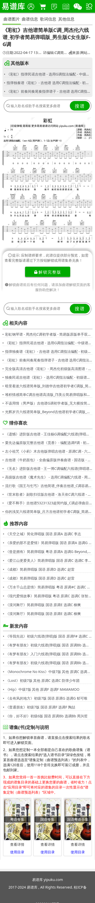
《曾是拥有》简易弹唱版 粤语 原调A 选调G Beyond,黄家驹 (49, 551)
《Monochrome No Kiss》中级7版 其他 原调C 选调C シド (49, 671)
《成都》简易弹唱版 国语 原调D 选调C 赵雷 (40, 569)
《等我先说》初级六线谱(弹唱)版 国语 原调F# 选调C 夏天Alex (49, 636)
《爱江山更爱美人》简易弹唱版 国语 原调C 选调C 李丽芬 (49, 560)
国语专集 (47, 819)
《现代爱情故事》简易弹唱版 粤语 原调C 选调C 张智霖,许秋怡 (49, 595)
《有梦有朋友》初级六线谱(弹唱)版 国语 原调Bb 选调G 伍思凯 (49, 645)
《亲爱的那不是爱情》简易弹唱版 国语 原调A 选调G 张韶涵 (49, 542)
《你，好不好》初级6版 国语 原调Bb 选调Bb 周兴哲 (47, 716)
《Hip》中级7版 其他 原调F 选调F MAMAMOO (43, 689)
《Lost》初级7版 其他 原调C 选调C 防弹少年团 (43, 680)
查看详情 (17, 844)
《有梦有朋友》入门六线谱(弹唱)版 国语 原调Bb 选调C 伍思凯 (49, 653)
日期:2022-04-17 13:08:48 (22, 52)
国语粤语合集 (77, 819)
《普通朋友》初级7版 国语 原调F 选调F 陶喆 (40, 707)
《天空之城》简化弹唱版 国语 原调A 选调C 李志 (43, 533)
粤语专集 (17, 819)
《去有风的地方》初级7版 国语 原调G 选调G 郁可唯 (46, 698)
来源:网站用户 (80, 52)
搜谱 (80, 106)
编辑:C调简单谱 (55, 52)
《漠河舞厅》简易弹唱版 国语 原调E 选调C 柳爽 (43, 604)
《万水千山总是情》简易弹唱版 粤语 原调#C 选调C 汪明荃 (49, 587)
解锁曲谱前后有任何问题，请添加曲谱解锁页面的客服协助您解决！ (47, 287)
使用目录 (17, 852)
